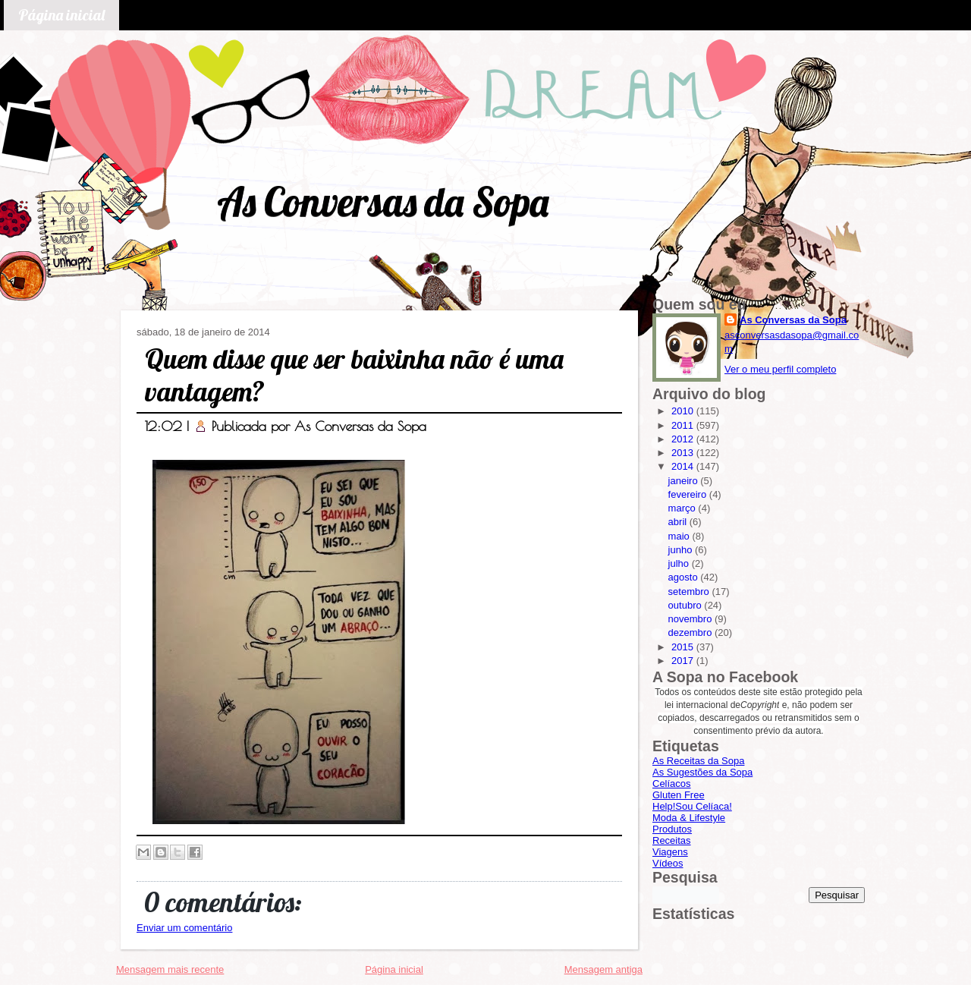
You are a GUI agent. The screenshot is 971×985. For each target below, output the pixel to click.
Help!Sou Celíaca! (692, 806)
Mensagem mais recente (170, 969)
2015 (683, 647)
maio (680, 536)
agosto (684, 577)
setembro (690, 591)
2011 (683, 425)
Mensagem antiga (603, 969)
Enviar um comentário (184, 927)
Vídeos (667, 863)
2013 (683, 452)
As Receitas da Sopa (698, 760)
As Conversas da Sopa (382, 201)
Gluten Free (678, 795)
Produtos (672, 829)
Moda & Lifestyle (688, 817)
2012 (683, 439)
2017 (683, 660)
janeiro (684, 480)
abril (679, 521)
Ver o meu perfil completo (780, 369)
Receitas (671, 840)
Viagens (670, 852)
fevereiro (688, 494)
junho (681, 549)
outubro (686, 605)
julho (680, 563)
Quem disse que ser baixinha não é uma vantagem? (354, 374)
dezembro (691, 632)
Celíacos (671, 783)
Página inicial (61, 14)
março (683, 508)
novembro (691, 619)
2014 (683, 466)
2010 (683, 411)
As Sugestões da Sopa (702, 772)
